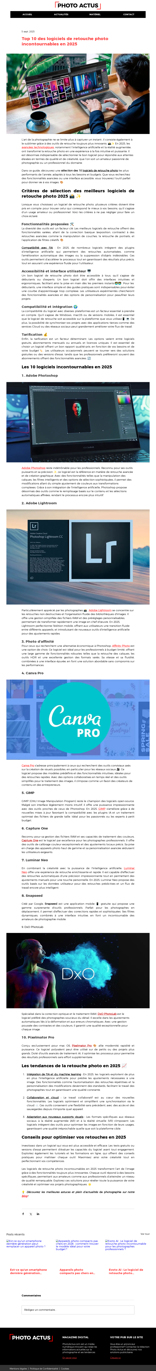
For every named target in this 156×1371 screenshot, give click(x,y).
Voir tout (145, 1234)
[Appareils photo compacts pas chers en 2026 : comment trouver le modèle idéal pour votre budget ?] (78, 1252)
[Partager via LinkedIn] (38, 1213)
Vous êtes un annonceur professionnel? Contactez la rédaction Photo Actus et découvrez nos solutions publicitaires (129, 1348)
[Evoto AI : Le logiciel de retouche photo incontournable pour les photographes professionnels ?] (127, 1252)
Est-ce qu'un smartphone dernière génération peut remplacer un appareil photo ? (28, 1271)
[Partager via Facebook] (23, 1213)
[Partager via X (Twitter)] (30, 1213)
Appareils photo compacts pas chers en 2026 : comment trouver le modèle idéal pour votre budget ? (77, 1271)
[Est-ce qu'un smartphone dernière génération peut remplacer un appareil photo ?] (28, 1252)
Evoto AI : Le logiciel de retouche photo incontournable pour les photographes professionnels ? (126, 1271)
